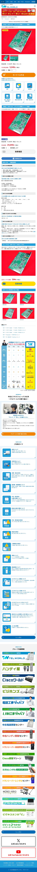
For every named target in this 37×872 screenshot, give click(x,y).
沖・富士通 (8, 337)
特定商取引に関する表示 (9, 863)
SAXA (11, 1)
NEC (15, 1)
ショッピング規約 (30, 863)
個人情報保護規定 (20, 863)
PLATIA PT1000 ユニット (19, 327)
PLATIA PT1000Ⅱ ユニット (20, 330)
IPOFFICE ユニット (16, 334)
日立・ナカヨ (21, 1)
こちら (31, 248)
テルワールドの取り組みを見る (19, 434)
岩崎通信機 (34, 1)
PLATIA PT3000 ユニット (19, 332)
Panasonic (27, 1)
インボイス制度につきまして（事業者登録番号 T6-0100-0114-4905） (19, 865)
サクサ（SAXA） (9, 327)
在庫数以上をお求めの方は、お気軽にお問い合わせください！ (8, 79)
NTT (8, 1)
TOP (2, 18)
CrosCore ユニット (16, 337)
